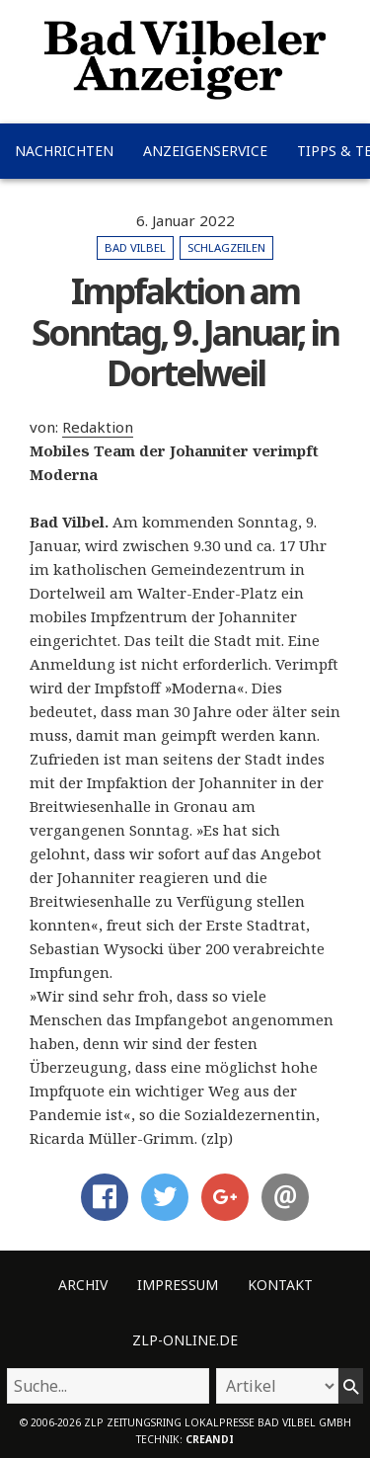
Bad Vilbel (135, 247)
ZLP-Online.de (185, 1340)
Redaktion (97, 427)
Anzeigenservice (205, 150)
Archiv (83, 1284)
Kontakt (280, 1284)
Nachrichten (64, 150)
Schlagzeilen (226, 247)
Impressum (177, 1284)
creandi (209, 1439)
